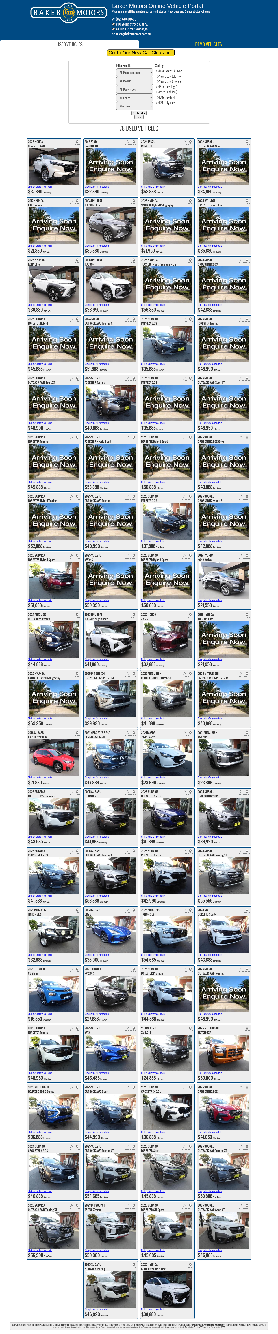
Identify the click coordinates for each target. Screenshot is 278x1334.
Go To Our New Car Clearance (140, 52)
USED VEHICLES (69, 44)
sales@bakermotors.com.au (133, 34)
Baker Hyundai (135, 1332)
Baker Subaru (104, 1332)
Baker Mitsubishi (160, 1332)
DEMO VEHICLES (208, 44)
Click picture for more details (40, 186)
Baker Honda (147, 1332)
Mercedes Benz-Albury (119, 1332)
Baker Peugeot (173, 1332)
